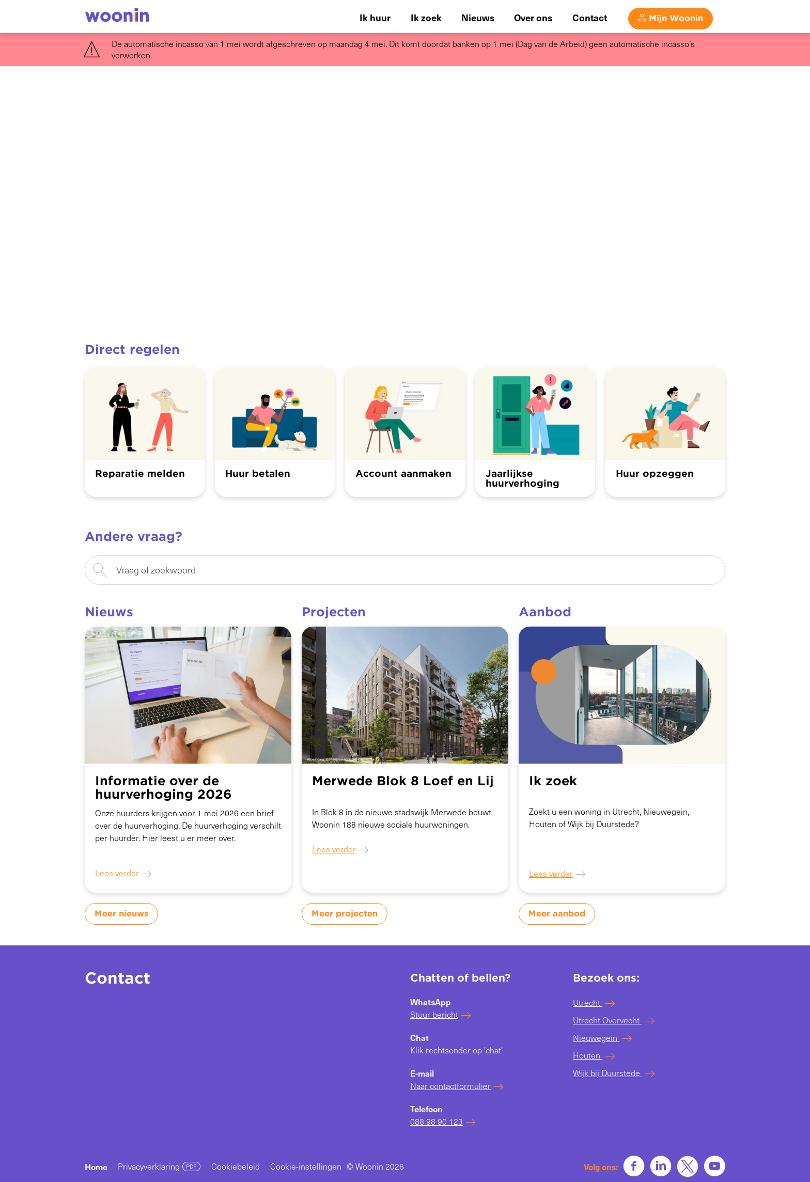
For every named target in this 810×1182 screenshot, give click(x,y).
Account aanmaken (403, 473)
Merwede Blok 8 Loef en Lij (403, 780)
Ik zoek (553, 780)
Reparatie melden (140, 473)
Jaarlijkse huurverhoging (522, 478)
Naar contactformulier (450, 1085)
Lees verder (117, 872)
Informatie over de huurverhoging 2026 (163, 787)
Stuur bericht (434, 1014)
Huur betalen (257, 473)
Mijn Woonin (676, 17)
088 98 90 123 (436, 1121)
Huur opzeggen (655, 473)
